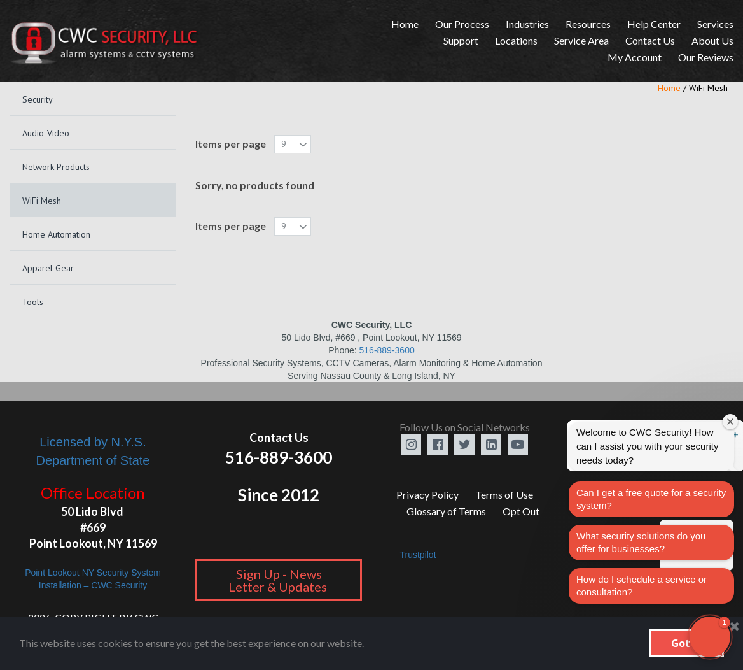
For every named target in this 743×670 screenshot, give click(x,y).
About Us (712, 40)
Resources (588, 24)
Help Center (654, 24)
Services (715, 24)
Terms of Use (504, 494)
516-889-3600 (387, 350)
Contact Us (650, 40)
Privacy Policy (427, 494)
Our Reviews (705, 57)
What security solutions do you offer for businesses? (640, 542)
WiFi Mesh (708, 88)
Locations (516, 40)
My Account (635, 57)
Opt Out (521, 511)
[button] (710, 637)
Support (460, 40)
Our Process (462, 24)
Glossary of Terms (446, 511)
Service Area (581, 40)
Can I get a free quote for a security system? (651, 499)
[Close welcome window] (730, 421)
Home (405, 24)
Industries (527, 24)
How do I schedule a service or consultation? (641, 585)
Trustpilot (417, 555)
